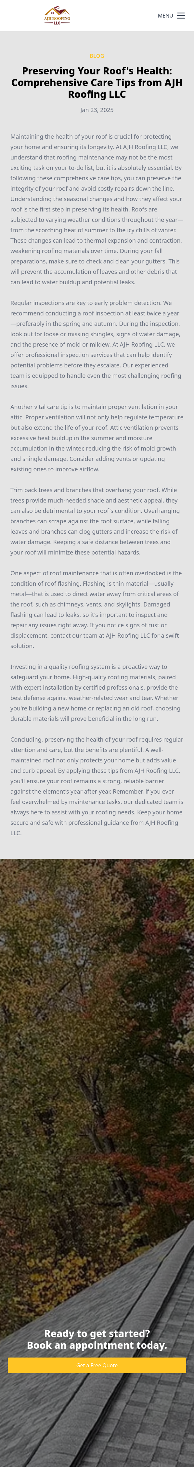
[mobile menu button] (181, 15)
